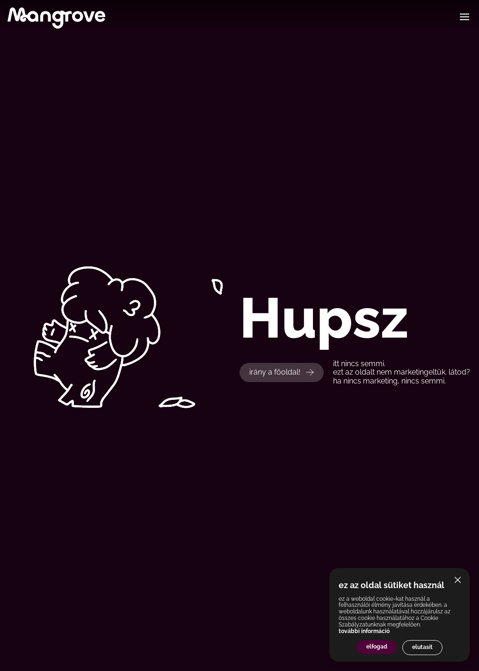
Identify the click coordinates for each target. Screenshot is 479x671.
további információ (364, 631)
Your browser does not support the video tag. (159, 335)
